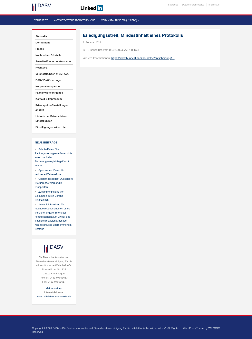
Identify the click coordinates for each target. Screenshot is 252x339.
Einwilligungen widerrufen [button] (51, 127)
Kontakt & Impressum (48, 98)
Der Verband (43, 42)
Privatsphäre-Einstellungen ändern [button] (51, 107)
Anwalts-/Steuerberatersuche (74, 20)
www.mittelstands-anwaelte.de (54, 296)
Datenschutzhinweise (193, 4)
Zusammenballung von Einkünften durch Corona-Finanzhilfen (49, 195)
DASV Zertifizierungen (48, 80)
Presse (39, 48)
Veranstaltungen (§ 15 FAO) (120, 20)
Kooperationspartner (48, 86)
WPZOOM (214, 328)
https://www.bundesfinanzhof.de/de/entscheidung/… (142, 58)
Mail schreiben (54, 288)
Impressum (214, 4)
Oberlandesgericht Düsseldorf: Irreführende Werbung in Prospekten (54, 182)
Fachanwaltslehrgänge (49, 92)
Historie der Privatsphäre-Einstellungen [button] (51, 118)
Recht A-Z (41, 67)
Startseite (173, 4)
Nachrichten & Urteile (48, 55)
